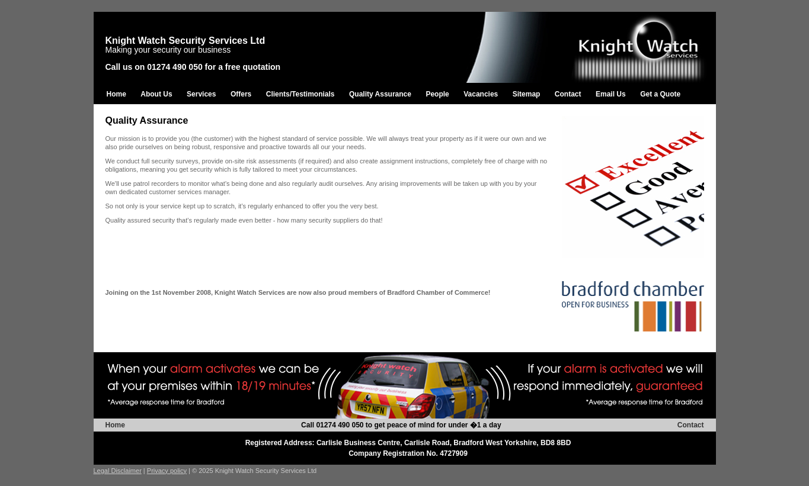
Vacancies (480, 94)
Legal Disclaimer (118, 470)
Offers (241, 94)
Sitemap (527, 94)
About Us (156, 94)
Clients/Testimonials (300, 94)
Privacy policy (167, 470)
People (437, 94)
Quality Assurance (380, 94)
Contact (568, 94)
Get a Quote (660, 94)
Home (116, 94)
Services (201, 94)
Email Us (611, 94)
